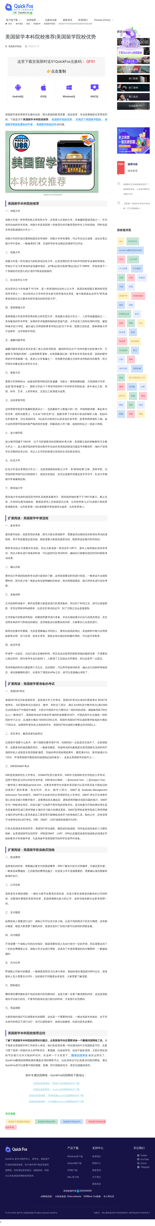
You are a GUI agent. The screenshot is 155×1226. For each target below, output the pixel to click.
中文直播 (123, 268)
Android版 (18, 97)
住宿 (131, 277)
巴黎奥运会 (124, 314)
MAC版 (94, 97)
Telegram (143, 1168)
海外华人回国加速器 (25, 1214)
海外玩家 (123, 368)
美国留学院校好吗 (46, 125)
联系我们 (83, 20)
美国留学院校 (14, 46)
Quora (141, 1164)
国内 (121, 305)
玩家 (143, 386)
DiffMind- (88, 1197)
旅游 (133, 332)
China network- (74, 1197)
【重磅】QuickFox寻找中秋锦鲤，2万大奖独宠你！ (136, 205)
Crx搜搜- (97, 1197)
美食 (131, 405)
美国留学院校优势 (62, 120)
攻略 (131, 323)
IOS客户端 (72, 1171)
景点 (135, 350)
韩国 (131, 414)
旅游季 (122, 341)
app (121, 241)
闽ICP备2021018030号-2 (139, 1214)
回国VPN (123, 296)
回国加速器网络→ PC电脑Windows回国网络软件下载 (56, 1102)
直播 (133, 396)
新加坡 (122, 332)
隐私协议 (96, 1185)
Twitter (142, 1156)
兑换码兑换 (51, 20)
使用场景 (31, 20)
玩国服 (132, 386)
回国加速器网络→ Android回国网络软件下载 (56, 1090)
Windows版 (69, 97)
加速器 (142, 277)
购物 (121, 414)
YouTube (143, 1160)
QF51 (90, 61)
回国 (131, 286)
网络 (121, 405)
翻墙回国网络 (79, 1056)
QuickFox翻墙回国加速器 (130, 250)
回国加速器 (138, 296)
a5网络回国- (46, 1197)
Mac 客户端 (73, 1178)
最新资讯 (67, 20)
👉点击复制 (56, 71)
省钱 (143, 396)
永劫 (121, 359)
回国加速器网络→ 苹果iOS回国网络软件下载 (56, 1084)
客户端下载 (12, 20)
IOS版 (43, 97)
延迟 (137, 314)
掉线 (121, 323)
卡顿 (121, 286)
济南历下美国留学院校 (88, 120)
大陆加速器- (60, 1197)
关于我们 (96, 1178)
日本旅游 (123, 350)
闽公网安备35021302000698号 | (115, 1214)
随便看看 (133, 170)
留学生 (122, 396)
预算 (141, 414)
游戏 (121, 377)
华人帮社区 (108, 1197)
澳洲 (121, 386)
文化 (141, 323)
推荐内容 (133, 164)
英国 (141, 405)
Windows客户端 (75, 1157)
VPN (121, 259)
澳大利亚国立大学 (137, 377)
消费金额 (137, 368)
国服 (131, 305)
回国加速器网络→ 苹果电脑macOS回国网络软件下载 (56, 1096)
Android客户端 (74, 1164)
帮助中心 (96, 1164)
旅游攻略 (135, 341)
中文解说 (137, 268)
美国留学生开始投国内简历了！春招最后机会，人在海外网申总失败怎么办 (136, 189)
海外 (131, 359)
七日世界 (133, 259)
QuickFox (132, 241)
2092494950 (86, 1191)
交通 (121, 277)
